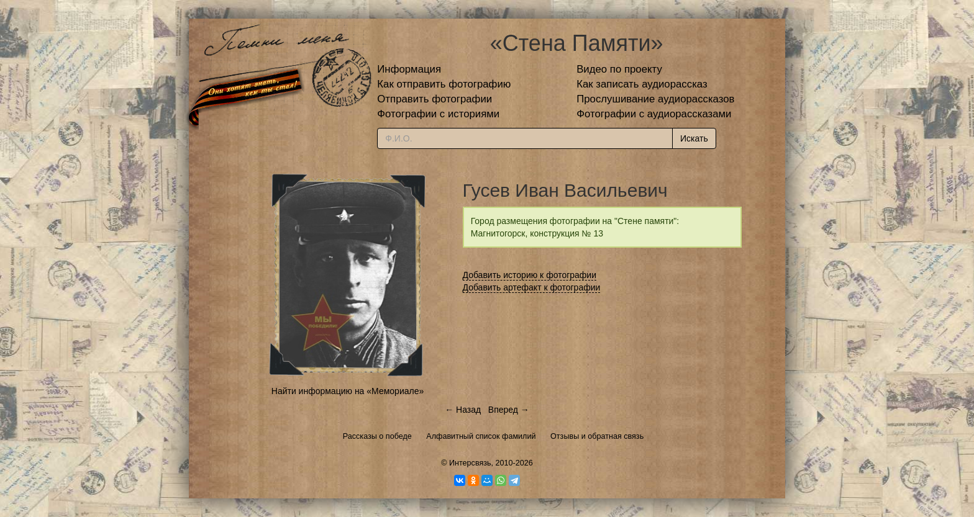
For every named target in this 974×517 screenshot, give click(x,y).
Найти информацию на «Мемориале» (347, 391)
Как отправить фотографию (444, 84)
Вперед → (508, 410)
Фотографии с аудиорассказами (653, 114)
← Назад (463, 410)
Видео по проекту (619, 69)
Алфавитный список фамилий (480, 436)
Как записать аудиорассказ (642, 84)
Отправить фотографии (434, 99)
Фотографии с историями (438, 114)
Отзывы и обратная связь (597, 436)
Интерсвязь (470, 463)
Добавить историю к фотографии (530, 275)
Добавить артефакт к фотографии (532, 287)
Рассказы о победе (377, 436)
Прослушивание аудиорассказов (655, 99)
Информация (409, 69)
